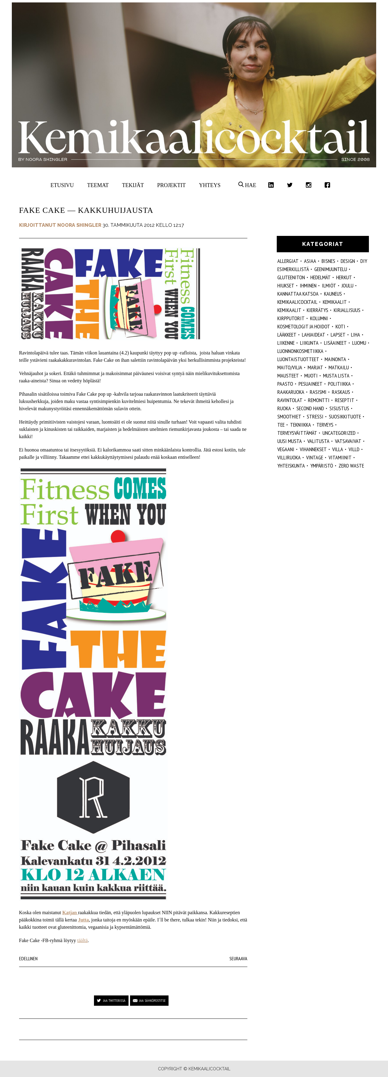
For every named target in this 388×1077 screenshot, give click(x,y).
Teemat (98, 185)
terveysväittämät (297, 432)
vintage (314, 457)
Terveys (324, 424)
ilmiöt (329, 285)
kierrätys (317, 310)
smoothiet (289, 416)
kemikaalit (289, 310)
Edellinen (28, 958)
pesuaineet (311, 383)
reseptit (344, 400)
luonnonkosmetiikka (300, 350)
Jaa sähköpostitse (152, 1000)
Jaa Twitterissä (114, 1000)
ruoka (284, 408)
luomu (359, 342)
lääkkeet (286, 334)
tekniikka (300, 424)
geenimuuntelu (330, 269)
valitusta (318, 441)
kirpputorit (291, 318)
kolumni (319, 318)
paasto (285, 383)
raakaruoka (290, 391)
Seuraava (238, 958)
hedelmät (320, 277)
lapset (338, 334)
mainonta (335, 359)
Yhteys (209, 185)
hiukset (285, 285)
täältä (82, 940)
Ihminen (308, 285)
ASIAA (310, 260)
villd (354, 449)
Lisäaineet (335, 342)
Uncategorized (339, 432)
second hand (310, 408)
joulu (347, 285)
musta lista (336, 375)
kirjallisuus (347, 310)
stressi (315, 416)
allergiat (288, 260)
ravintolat (290, 400)
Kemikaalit (335, 301)
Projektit (171, 185)
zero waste (351, 465)
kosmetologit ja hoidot (303, 326)
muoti (311, 375)
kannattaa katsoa (298, 293)
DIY (363, 260)
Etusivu (62, 185)
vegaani (285, 449)
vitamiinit (340, 457)
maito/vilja (289, 367)
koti (340, 326)
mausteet (288, 375)
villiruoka (289, 457)
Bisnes (328, 260)
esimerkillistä (293, 269)
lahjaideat (313, 334)
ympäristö (321, 465)
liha (355, 334)
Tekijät (133, 185)
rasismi (318, 391)
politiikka (339, 383)
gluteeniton (291, 277)
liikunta (309, 342)
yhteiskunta (291, 465)
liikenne (286, 342)
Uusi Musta (289, 441)
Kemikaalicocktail (297, 301)
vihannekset (313, 449)
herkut (344, 277)
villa (337, 449)
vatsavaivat (348, 441)
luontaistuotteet (298, 359)
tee (281, 424)
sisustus (339, 408)
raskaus (341, 391)
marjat (315, 367)
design (348, 260)
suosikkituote (345, 416)
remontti (318, 400)
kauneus (333, 293)
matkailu (339, 367)
